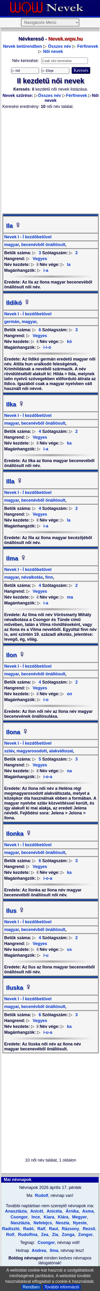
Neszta (62, 1223)
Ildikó (18, 302)
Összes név (59, 46)
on (69, 693)
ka (69, 443)
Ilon (15, 655)
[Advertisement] (49, 161)
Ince (35, 1217)
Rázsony (70, 1228)
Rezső (88, 1228)
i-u (45, 955)
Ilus (15, 910)
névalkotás (31, 577)
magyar (11, 244)
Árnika (71, 1211)
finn (48, 577)
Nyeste (79, 1223)
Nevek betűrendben (22, 46)
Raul (53, 1228)
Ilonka (19, 833)
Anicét (36, 1211)
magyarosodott (31, 751)
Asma (87, 1211)
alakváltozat (60, 751)
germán (11, 321)
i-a (45, 270)
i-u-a (47, 1032)
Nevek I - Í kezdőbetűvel (28, 237)
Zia (54, 1234)
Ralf (40, 1228)
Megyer (79, 1217)
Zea (44, 1234)
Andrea (39, 1250)
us (69, 949)
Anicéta (54, 1211)
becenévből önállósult (42, 244)
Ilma (16, 558)
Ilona (17, 732)
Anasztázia (16, 1211)
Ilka (15, 404)
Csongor (46, 1242)
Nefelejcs (42, 1223)
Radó (28, 1228)
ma (70, 597)
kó (69, 341)
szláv (9, 751)
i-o (45, 699)
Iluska (19, 987)
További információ (61, 1287)
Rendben (31, 1287)
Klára (62, 1217)
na (69, 771)
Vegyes (40, 258)
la (68, 264)
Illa (14, 481)
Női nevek (53, 51)
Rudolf (41, 1195)
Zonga (67, 1234)
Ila (13, 225)
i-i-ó (47, 347)
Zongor (85, 1234)
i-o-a (47, 776)
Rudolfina (27, 1234)
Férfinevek (87, 46)
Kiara (48, 1217)
